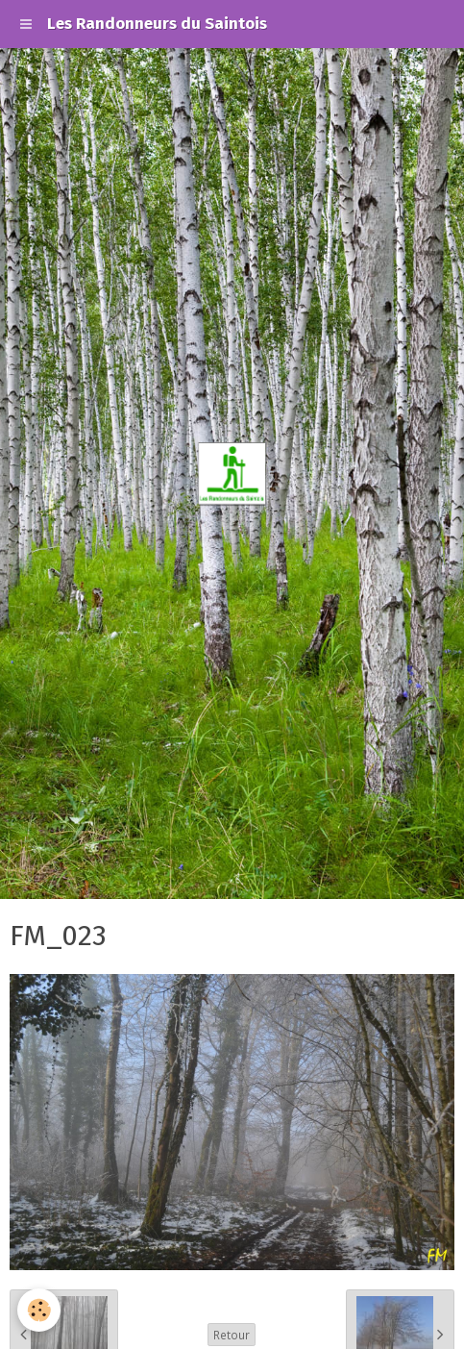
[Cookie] (39, 1310)
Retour (231, 1334)
